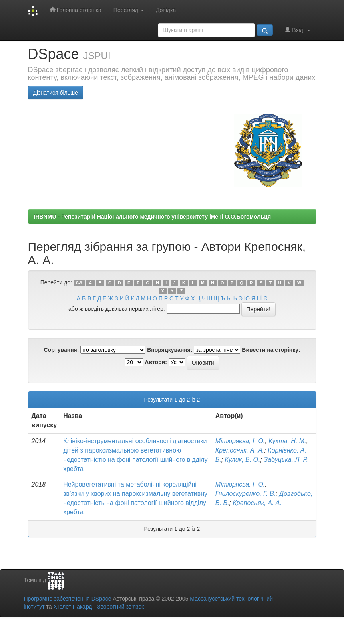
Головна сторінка (75, 9)
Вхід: (297, 29)
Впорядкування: (169, 350)
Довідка (166, 10)
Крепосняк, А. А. (239, 450)
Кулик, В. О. (242, 459)
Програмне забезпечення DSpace (67, 598)
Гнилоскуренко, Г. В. (245, 493)
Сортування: (61, 350)
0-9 (79, 282)
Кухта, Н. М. (287, 441)
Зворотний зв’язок (120, 606)
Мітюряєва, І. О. (240, 441)
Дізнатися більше (55, 92)
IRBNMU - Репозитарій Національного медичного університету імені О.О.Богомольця (152, 216)
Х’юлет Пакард (72, 606)
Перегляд (128, 10)
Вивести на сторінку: (271, 350)
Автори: (156, 362)
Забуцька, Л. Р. (286, 459)
